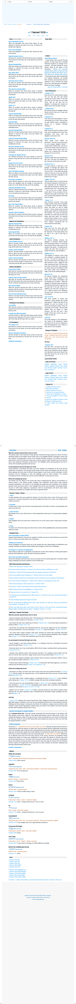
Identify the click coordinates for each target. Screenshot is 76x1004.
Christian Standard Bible (15, 130)
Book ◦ (60, 450)
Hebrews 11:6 (41, 664)
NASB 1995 (12, 97)
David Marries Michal (51, 58)
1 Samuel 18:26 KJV (14, 867)
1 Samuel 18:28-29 (24, 685)
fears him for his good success (55, 392)
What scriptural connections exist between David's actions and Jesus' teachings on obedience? (37, 578)
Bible (5, 24)
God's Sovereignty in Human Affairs (19, 535)
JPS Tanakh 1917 (14, 325)
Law (46, 368)
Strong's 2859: (13, 843)
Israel (11, 526)
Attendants (54, 364)
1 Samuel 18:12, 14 (23, 624)
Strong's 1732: (13, 802)
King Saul (12, 504)
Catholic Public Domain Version (18, 277)
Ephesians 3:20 (16, 675)
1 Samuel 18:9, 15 (14, 650)
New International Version (16, 41)
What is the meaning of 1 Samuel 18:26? (21, 566)
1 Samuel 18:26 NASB (15, 865)
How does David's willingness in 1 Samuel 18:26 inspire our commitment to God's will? (34, 581)
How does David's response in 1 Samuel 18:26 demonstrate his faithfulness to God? (34, 569)
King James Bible (14, 72)
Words (52, 369)
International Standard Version (17, 188)
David (60, 364)
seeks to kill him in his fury (54, 390)
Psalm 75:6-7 (59, 655)
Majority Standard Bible (15, 224)
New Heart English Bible (15, 204)
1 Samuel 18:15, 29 (34, 663)
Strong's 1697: (13, 791)
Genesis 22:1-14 (34, 634)
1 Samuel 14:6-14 (24, 680)
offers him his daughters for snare (56, 394)
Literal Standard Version (15, 241)
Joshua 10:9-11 (53, 678)
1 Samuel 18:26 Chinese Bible (17, 873)
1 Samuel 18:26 (13, 700)
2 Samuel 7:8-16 (34, 659)
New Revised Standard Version (17, 294)
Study (38, 35)
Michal (12, 519)
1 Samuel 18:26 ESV (14, 863)
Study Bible (12, 450)
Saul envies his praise (52, 388)
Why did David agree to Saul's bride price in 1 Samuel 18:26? (27, 583)
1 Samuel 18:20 (28, 690)
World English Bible (14, 232)
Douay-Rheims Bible (14, 269)
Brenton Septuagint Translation (17, 333)
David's (65, 364)
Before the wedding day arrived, (57, 74)
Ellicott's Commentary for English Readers (21, 711)
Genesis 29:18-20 (50, 138)
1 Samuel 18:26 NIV (14, 860)
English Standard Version (16, 56)
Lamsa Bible (12, 305)
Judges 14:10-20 (49, 179)
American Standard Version (16, 146)
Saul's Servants (14, 511)
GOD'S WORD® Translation (16, 171)
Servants (59, 368)
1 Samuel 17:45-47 (60, 629)
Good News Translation (15, 179)
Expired (57, 366)
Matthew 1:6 (15, 693)
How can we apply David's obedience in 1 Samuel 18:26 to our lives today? (31, 575)
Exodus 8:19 (26, 687)
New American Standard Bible (17, 89)
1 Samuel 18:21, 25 (43, 623)
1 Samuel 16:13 (27, 645)
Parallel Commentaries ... (16, 747)
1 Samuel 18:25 (38, 620)
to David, (60, 71)
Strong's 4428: (13, 833)
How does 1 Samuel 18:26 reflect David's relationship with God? (28, 586)
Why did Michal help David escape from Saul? (24, 599)
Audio (29, 35)
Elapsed (52, 366)
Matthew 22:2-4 (49, 253)
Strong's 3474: (13, 822)
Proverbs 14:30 (31, 664)
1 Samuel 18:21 (49, 345)
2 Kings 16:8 (48, 226)
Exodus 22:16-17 (49, 164)
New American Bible (14, 286)
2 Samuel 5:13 (49, 128)
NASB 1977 (12, 105)
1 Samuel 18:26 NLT (14, 861)
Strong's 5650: (13, 760)
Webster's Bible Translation (16, 212)
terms (55, 71)
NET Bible (11, 196)
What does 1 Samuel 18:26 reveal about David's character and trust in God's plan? (33, 572)
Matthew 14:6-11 (49, 238)
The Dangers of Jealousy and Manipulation (21, 550)
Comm (43, 35)
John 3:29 (47, 317)
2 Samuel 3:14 (49, 117)
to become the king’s (56, 72)
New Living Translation (15, 50)
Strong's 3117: (13, 853)
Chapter (64, 450)
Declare (47, 366)
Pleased (50, 368)
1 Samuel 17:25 (49, 93)
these (51, 71)
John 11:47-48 (35, 687)
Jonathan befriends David (53, 387)
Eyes (61, 366)
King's (65, 366)
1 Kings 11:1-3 (49, 200)
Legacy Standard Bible (15, 114)
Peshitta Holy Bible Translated (17, 313)
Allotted (47, 364)
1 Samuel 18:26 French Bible (17, 875)
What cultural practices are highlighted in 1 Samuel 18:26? (26, 589)
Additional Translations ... (16, 341)
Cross (34, 35)
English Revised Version (16, 163)
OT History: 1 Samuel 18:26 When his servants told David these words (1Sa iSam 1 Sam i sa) (35, 880)
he (64, 71)
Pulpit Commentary (14, 724)
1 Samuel (9, 24)
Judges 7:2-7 (16, 636)
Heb (47, 35)
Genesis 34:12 (49, 156)
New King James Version (16, 81)
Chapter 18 (14, 24)
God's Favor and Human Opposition (19, 557)
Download (64, 87)
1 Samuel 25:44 (49, 108)
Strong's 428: (12, 781)
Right (55, 368)
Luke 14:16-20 (49, 297)
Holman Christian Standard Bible (18, 138)
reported (47, 71)
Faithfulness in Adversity (16, 542)
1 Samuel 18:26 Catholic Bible (17, 877)
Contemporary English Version (17, 155)
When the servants (60, 69)
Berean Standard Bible (15, 64)
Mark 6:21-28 (48, 274)
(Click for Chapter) (17, 39)
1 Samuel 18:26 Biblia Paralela (17, 871)
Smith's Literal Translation (16, 258)
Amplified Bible (13, 122)
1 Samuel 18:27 (43, 683)
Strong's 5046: (13, 771)
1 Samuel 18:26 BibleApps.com (17, 870)
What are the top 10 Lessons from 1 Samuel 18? (24, 592)
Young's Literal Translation (16, 250)
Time (48, 369)
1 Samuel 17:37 (39, 629)
